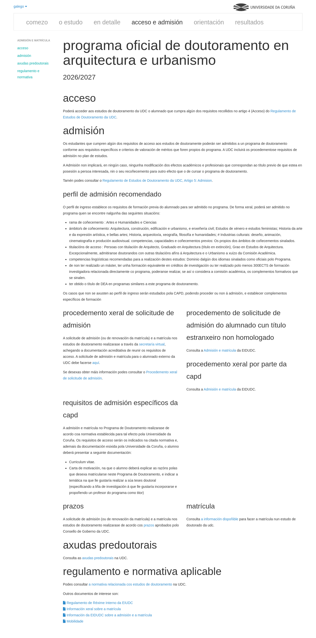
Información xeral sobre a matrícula (92, 609)
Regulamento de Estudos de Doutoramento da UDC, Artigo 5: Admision (157, 180)
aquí (95, 363)
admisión (24, 56)
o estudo (71, 22)
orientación (209, 22)
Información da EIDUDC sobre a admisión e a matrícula (107, 615)
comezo (37, 22)
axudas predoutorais (33, 63)
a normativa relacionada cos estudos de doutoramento (130, 584)
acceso (22, 48)
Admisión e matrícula (220, 350)
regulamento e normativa (28, 74)
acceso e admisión (157, 22)
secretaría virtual (151, 344)
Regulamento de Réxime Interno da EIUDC (98, 603)
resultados (249, 22)
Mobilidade (73, 621)
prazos (149, 525)
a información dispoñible (219, 519)
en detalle (107, 22)
